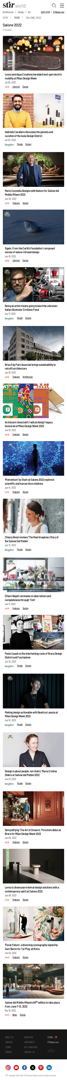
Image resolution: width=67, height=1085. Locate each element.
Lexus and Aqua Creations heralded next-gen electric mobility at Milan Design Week (33, 77)
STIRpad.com (58, 12)
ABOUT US (9, 1038)
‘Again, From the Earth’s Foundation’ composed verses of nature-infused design (30, 250)
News (15, 1015)
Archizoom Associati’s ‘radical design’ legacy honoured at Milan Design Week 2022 (29, 424)
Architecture (8, 12)
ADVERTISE (29, 1038)
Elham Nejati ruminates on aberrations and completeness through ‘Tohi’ (28, 598)
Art (29, 12)
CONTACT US (29, 1054)
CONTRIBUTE (30, 1043)
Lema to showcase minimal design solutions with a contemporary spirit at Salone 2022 (32, 890)
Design (21, 12)
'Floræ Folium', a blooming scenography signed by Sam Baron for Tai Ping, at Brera (31, 947)
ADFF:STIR (45, 12)
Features (16, 203)
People (20, 144)
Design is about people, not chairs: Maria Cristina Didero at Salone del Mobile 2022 (31, 773)
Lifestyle (16, 87)
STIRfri (50, 1038)
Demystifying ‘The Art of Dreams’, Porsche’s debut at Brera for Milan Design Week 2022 (33, 832)
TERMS (8, 1049)
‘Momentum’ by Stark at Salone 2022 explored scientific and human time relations (29, 482)
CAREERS (9, 1043)
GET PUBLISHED (31, 1049)
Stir (5, 18)
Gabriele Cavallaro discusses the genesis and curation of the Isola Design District (29, 134)
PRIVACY (9, 1054)
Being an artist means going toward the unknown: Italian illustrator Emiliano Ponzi (31, 308)
